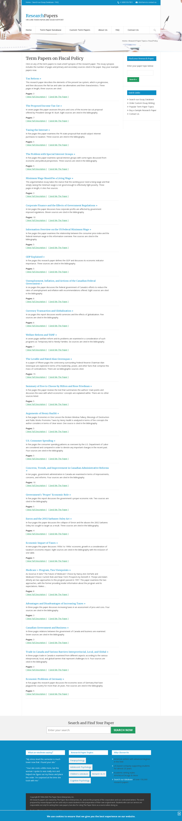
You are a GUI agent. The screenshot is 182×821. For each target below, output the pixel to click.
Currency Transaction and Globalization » (49, 310)
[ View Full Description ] (36, 96)
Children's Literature (79, 774)
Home (28, 2)
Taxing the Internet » (38, 130)
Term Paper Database (50, 30)
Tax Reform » (33, 78)
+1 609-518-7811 (126, 2)
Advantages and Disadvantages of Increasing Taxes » (56, 603)
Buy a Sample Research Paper (142, 110)
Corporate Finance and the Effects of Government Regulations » (61, 205)
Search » (133, 79)
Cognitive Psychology (79, 780)
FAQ (57, 2)
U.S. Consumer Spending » (40, 440)
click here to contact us (147, 2)
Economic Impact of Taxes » (42, 542)
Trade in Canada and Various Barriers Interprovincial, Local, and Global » (67, 651)
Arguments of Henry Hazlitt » (42, 413)
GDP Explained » (35, 256)
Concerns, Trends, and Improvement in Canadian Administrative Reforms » (67, 469)
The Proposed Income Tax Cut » (44, 105)
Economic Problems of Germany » (45, 679)
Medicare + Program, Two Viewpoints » (48, 570)
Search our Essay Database (43, 2)
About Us (102, 30)
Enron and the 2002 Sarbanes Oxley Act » (49, 518)
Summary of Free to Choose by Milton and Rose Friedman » (59, 386)
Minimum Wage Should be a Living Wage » (49, 178)
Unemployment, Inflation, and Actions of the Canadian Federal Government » (61, 282)
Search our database (123, 779)
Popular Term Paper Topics (141, 106)
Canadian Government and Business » (47, 627)
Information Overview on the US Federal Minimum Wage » (58, 229)
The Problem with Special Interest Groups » (50, 154)
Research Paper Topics (138, 41)
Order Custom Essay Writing (142, 103)
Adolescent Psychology (80, 767)
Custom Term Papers (80, 30)
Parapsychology (77, 760)
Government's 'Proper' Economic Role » (48, 494)
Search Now (123, 730)
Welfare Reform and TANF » (41, 334)
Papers (42, 15)
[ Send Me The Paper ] (58, 96)
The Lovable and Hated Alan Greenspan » (49, 359)
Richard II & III (98, 774)
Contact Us (133, 30)
